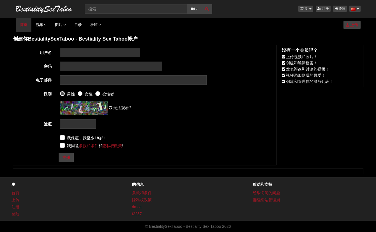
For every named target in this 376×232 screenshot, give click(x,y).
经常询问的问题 (266, 193)
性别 (48, 94)
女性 (89, 94)
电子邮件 (44, 80)
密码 (48, 66)
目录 (78, 25)
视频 (41, 25)
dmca (137, 207)
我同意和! (95, 146)
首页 (23, 25)
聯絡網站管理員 (266, 200)
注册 (323, 9)
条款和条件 (88, 146)
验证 (48, 124)
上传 (352, 25)
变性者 (108, 94)
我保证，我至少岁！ (87, 138)
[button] (305, 9)
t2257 (137, 214)
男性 (71, 94)
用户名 (46, 52)
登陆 (340, 9)
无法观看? (120, 108)
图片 (60, 25)
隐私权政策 (112, 146)
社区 (95, 25)
